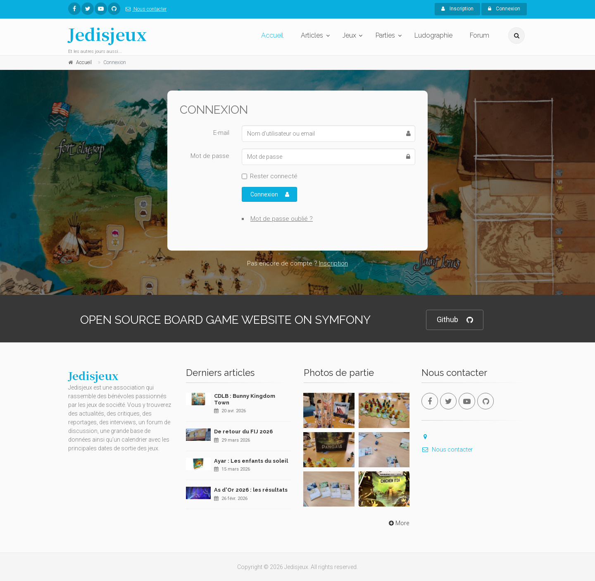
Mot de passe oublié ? (281, 218)
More (398, 523)
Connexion (504, 9)
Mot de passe (209, 156)
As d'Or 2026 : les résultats (251, 490)
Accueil (272, 35)
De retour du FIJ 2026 (243, 431)
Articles (312, 35)
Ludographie (433, 35)
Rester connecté (274, 176)
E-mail (221, 132)
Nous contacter (144, 9)
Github (455, 320)
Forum (479, 35)
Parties (385, 35)
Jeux (349, 35)
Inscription (457, 9)
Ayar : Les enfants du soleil (251, 461)
